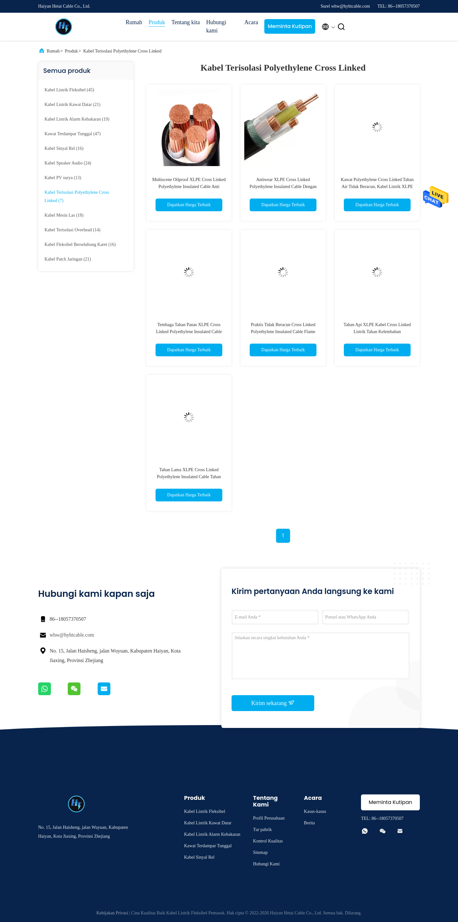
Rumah (134, 22)
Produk (157, 22)
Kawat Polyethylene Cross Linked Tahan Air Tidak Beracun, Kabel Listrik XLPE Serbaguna (377, 186)
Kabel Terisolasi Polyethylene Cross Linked (122, 51)
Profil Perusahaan (269, 818)
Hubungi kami (216, 26)
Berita (309, 823)
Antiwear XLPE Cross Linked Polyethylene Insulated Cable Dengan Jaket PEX (282, 186)
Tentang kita (185, 22)
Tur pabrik (262, 829)
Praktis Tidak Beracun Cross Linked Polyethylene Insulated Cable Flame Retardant (283, 331)
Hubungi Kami (266, 864)
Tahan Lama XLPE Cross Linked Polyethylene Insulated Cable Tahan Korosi (189, 476)
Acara (251, 22)
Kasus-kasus (315, 811)
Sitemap (260, 852)
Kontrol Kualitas (268, 841)
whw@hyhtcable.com (72, 635)
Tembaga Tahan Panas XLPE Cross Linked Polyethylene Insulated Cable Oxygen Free (189, 331)
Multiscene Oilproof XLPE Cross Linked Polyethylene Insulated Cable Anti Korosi (189, 186)
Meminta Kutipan (290, 26)
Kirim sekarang (273, 702)
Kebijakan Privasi (112, 913)
